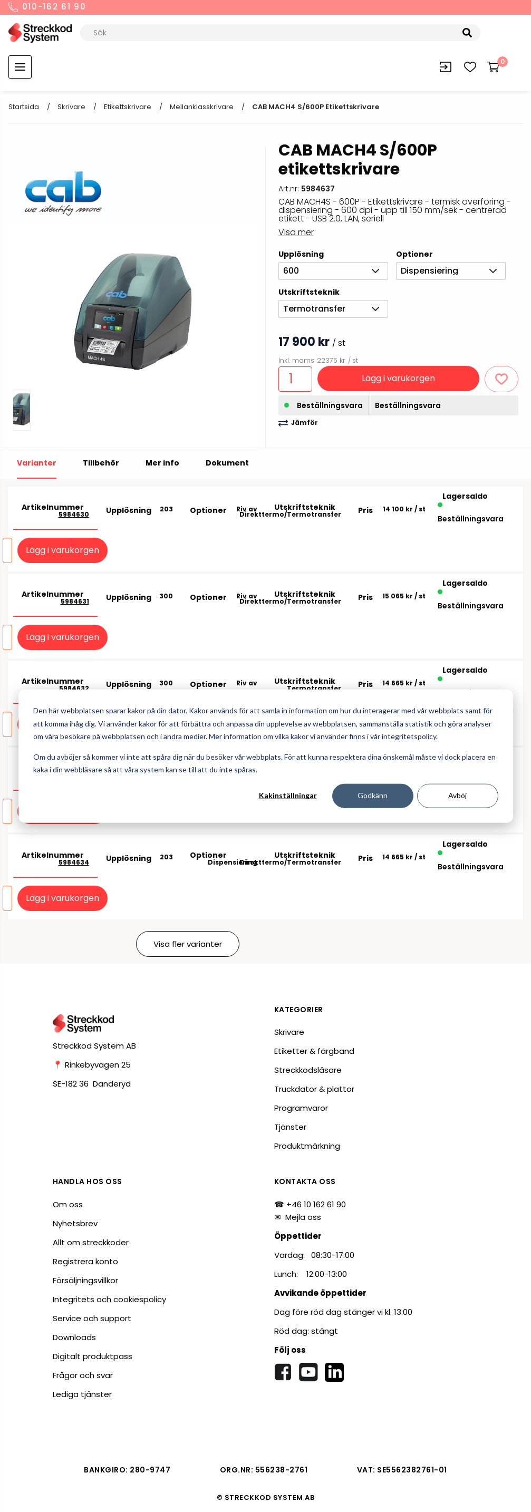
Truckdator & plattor (314, 1088)
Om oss (68, 1204)
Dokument (227, 463)
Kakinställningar (288, 795)
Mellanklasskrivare (202, 107)
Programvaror (301, 1107)
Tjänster (290, 1126)
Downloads (74, 1337)
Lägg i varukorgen (398, 378)
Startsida (23, 107)
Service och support (92, 1318)
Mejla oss (303, 1217)
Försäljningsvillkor (85, 1280)
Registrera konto (85, 1261)
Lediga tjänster (82, 1394)
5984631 (75, 601)
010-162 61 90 (47, 7)
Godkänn (373, 795)
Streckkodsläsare (308, 1069)
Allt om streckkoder (91, 1242)
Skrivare (71, 107)
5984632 (74, 688)
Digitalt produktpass (92, 1356)
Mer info (162, 463)
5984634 (74, 862)
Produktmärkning (307, 1145)
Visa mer (296, 232)
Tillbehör (101, 463)
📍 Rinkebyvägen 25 (92, 1064)
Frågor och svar (83, 1375)
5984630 (74, 514)
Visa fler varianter (187, 943)
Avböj (457, 795)
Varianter (36, 463)
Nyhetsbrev (75, 1223)
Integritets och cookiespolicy (109, 1299)
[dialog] (265, 756)
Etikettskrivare (127, 107)
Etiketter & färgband (314, 1051)
